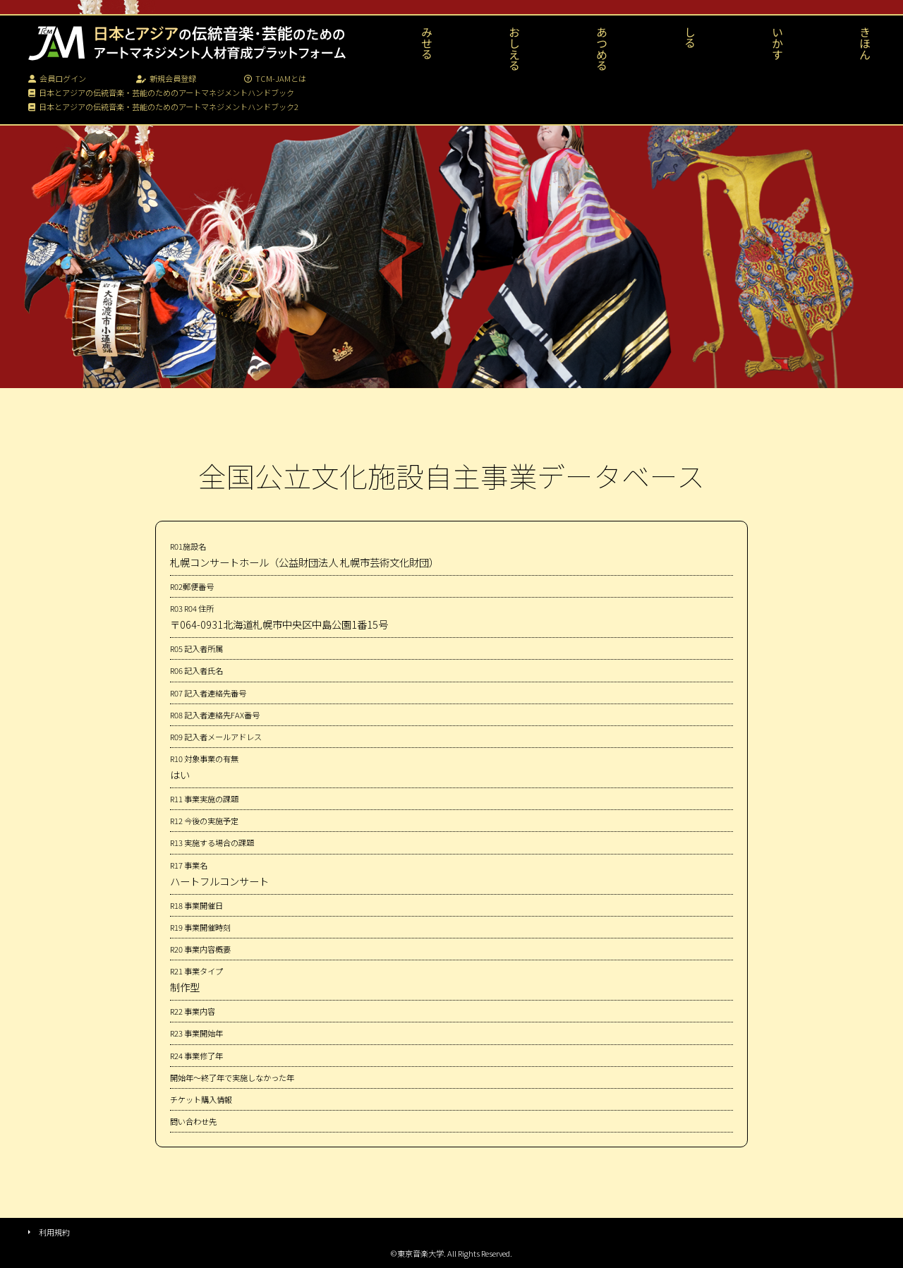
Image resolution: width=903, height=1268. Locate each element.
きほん (864, 43)
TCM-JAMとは (275, 78)
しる (689, 37)
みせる (426, 43)
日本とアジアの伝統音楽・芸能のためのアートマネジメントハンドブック (161, 92)
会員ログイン (57, 78)
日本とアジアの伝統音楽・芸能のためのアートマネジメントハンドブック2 (163, 106)
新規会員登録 (166, 78)
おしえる (514, 48)
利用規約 (54, 1232)
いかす (777, 43)
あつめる (601, 48)
